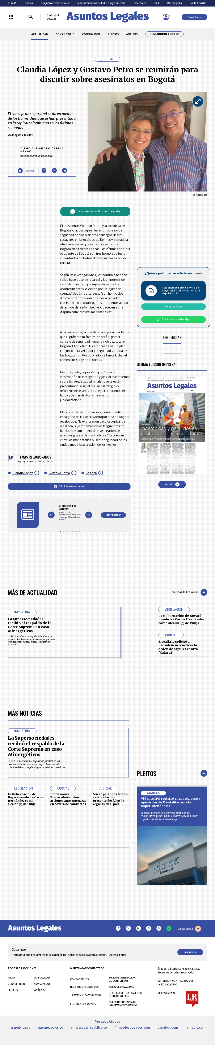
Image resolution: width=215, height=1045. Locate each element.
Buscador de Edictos (164, 34)
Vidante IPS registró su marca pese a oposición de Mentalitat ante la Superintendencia (170, 921)
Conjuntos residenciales (55, 3)
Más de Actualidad (32, 592)
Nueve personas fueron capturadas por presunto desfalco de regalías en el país (110, 918)
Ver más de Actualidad (189, 592)
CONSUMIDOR (91, 34)
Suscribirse (194, 17)
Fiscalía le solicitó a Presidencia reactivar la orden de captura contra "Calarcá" (178, 647)
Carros (29, 3)
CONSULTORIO (65, 34)
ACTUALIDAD (39, 34)
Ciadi (157, 3)
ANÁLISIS (132, 34)
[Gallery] (70, 513)
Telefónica (139, 3)
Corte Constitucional (202, 3)
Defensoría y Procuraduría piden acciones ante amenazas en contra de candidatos (68, 918)
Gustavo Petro (59, 473)
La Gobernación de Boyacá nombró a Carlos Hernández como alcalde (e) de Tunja (181, 619)
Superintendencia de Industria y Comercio (101, 3)
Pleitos (146, 891)
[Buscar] (30, 17)
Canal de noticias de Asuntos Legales (95, 211)
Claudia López (22, 473)
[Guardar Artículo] (25, 170)
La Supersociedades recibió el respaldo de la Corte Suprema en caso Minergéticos (29, 625)
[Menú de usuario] (165, 17)
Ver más (172, 484)
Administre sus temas (69, 486)
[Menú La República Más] (11, 17)
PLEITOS (113, 34)
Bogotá (91, 473)
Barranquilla (174, 3)
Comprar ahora (173, 306)
